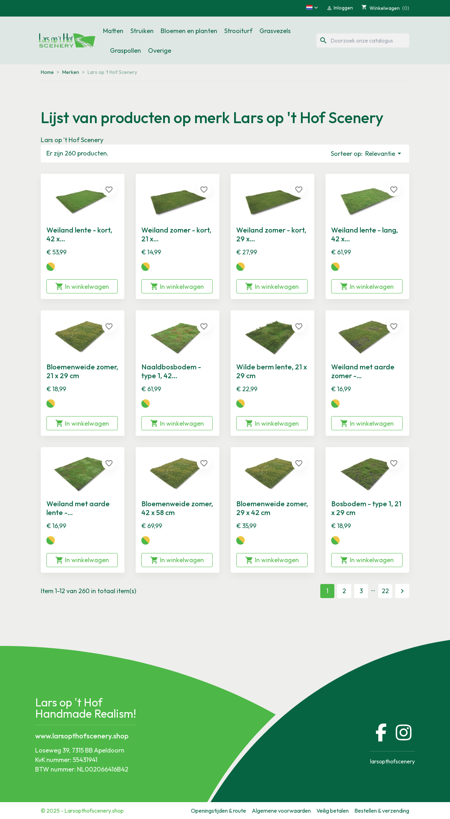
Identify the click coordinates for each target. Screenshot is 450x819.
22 (385, 591)
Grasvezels (275, 31)
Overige (159, 50)
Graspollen (125, 50)
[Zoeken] (362, 40)
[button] (312, 7)
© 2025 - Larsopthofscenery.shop (82, 810)
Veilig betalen (332, 810)
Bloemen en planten (189, 31)
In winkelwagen (82, 286)
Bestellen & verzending (381, 810)
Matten (113, 31)
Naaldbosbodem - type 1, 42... (171, 371)
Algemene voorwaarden (281, 810)
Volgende (402, 591)
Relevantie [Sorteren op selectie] (384, 153)
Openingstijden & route (218, 810)
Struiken (142, 31)
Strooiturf (238, 31)
